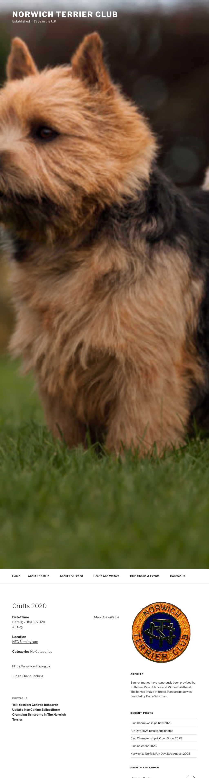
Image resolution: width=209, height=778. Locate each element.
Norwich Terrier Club (65, 14)
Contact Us (177, 576)
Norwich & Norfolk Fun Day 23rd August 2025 (160, 753)
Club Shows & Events (146, 576)
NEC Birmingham (25, 642)
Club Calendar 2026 (143, 746)
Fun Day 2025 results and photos (151, 730)
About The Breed (73, 576)
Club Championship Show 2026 (150, 723)
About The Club (40, 576)
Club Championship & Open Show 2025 (156, 738)
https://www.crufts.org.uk (31, 666)
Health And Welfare (108, 576)
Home (16, 576)
